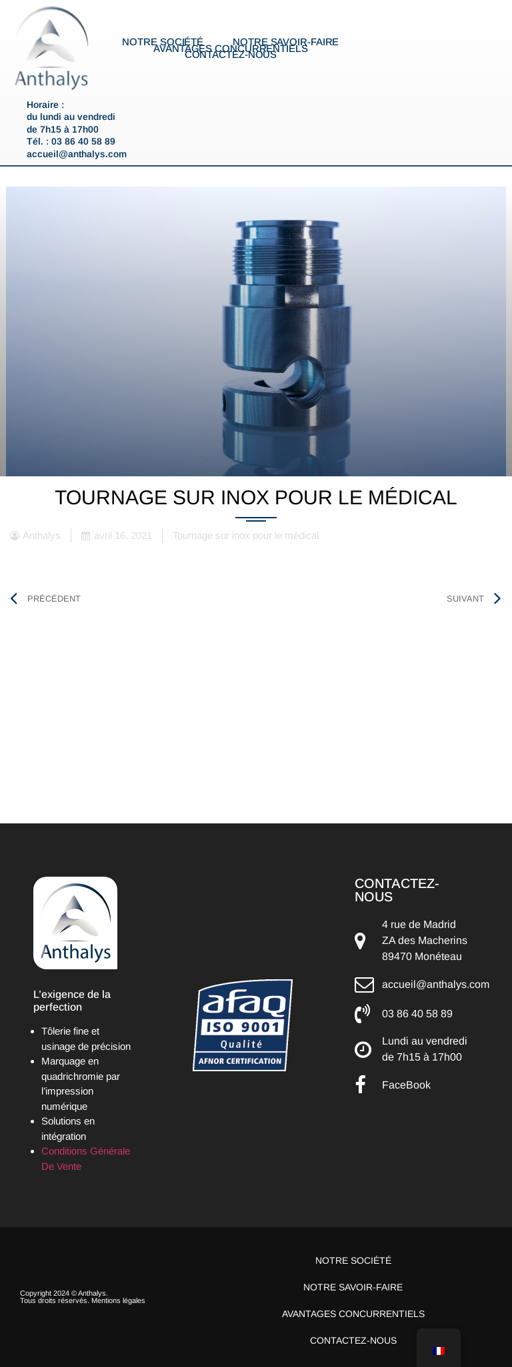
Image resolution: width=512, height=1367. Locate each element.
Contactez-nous (231, 54)
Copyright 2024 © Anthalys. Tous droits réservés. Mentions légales (82, 1296)
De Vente (61, 1166)
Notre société (162, 42)
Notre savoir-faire (286, 42)
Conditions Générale (85, 1150)
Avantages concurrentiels (230, 48)
